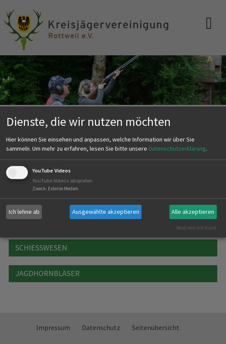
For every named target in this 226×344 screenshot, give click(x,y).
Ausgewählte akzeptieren (105, 212)
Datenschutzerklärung (177, 148)
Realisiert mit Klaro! (196, 228)
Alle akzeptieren (193, 212)
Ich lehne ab (24, 212)
